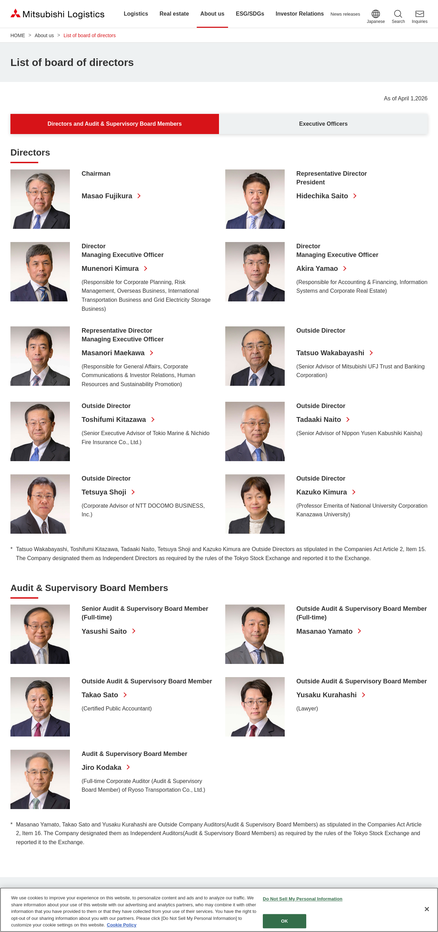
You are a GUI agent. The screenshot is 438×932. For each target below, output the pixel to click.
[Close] (427, 909)
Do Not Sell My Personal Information (302, 899)
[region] (219, 910)
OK (284, 921)
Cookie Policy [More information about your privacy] (121, 924)
